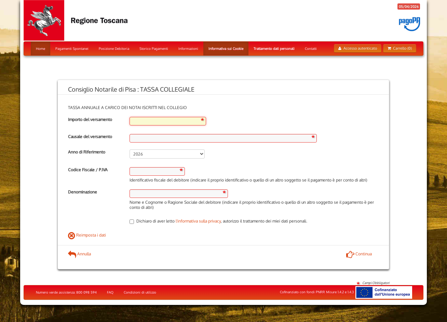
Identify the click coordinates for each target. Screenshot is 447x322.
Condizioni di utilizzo (140, 292)
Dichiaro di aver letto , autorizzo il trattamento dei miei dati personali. (218, 221)
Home (40, 48)
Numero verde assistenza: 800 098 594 (66, 292)
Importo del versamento (90, 119)
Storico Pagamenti (153, 48)
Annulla (79, 253)
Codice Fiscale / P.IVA (88, 169)
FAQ (110, 292)
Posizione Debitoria (114, 48)
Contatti (311, 48)
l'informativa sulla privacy (198, 221)
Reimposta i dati (87, 235)
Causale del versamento (90, 136)
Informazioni (188, 48)
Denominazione (82, 191)
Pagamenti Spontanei (72, 48)
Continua (359, 253)
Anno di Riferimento (86, 152)
